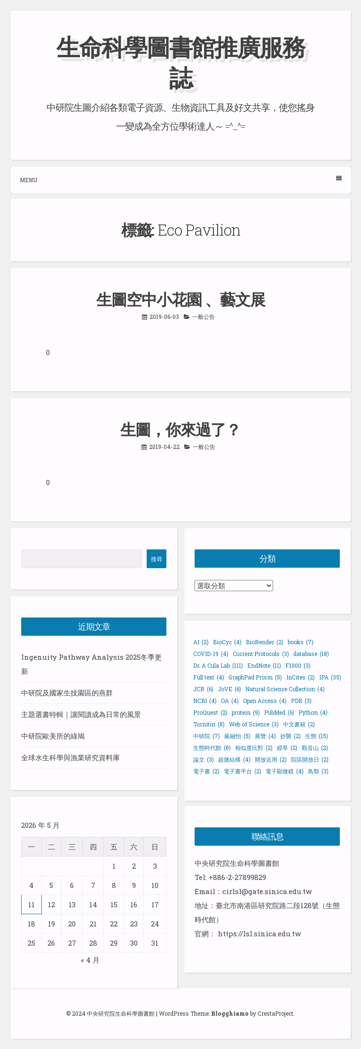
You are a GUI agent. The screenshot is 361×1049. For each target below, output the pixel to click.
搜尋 (156, 559)
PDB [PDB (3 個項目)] (301, 700)
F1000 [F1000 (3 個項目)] (298, 665)
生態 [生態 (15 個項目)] (316, 736)
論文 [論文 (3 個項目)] (203, 759)
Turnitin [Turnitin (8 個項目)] (209, 724)
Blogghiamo (230, 1013)
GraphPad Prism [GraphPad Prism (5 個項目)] (255, 677)
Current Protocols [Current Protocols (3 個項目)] (261, 653)
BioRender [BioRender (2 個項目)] (264, 642)
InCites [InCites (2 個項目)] (300, 677)
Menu (181, 180)
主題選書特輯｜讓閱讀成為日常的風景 (81, 714)
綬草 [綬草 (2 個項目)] (287, 747)
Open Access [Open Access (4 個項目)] (265, 700)
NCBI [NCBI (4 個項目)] (205, 700)
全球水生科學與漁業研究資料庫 (70, 757)
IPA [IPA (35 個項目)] (330, 677)
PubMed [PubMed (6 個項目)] (279, 712)
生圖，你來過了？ (180, 429)
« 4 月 (90, 959)
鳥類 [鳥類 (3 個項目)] (318, 771)
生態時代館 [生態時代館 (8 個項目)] (212, 747)
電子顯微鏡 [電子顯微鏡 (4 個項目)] (285, 771)
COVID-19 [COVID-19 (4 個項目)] (210, 653)
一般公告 (203, 316)
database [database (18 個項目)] (311, 653)
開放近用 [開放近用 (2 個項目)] (271, 759)
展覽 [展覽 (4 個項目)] (265, 736)
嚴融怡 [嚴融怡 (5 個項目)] (237, 736)
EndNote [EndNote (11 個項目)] (264, 665)
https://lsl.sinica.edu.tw (259, 933)
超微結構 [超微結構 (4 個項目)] (234, 759)
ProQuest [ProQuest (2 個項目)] (210, 712)
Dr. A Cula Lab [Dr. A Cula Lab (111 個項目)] (218, 665)
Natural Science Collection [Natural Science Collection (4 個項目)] (285, 689)
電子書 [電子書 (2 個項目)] (206, 771)
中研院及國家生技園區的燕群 (67, 692)
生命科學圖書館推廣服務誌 (180, 62)
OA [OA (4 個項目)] (230, 700)
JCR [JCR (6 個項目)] (203, 689)
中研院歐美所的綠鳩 (53, 735)
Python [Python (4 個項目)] (313, 712)
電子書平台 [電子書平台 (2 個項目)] (242, 771)
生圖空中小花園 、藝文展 (180, 299)
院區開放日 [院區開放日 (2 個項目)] (310, 759)
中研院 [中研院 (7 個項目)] (206, 736)
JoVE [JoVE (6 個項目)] (229, 689)
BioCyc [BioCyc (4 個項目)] (227, 642)
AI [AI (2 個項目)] (201, 642)
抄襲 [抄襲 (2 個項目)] (290, 736)
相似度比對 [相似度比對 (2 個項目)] (254, 747)
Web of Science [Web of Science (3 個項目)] (254, 724)
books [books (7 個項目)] (301, 642)
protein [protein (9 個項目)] (246, 712)
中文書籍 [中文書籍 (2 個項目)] (299, 724)
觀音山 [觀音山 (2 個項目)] (315, 747)
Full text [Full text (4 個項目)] (208, 677)
